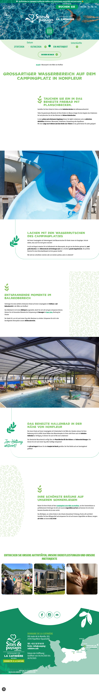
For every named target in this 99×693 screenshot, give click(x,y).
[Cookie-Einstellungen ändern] (4, 689)
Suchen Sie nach (49, 54)
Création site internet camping (28, 670)
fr (81, 7)
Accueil (38, 65)
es (96, 7)
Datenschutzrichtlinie (29, 672)
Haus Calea (49, 312)
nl (92, 7)
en (85, 7)
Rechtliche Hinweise (15, 672)
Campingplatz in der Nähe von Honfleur (67, 506)
